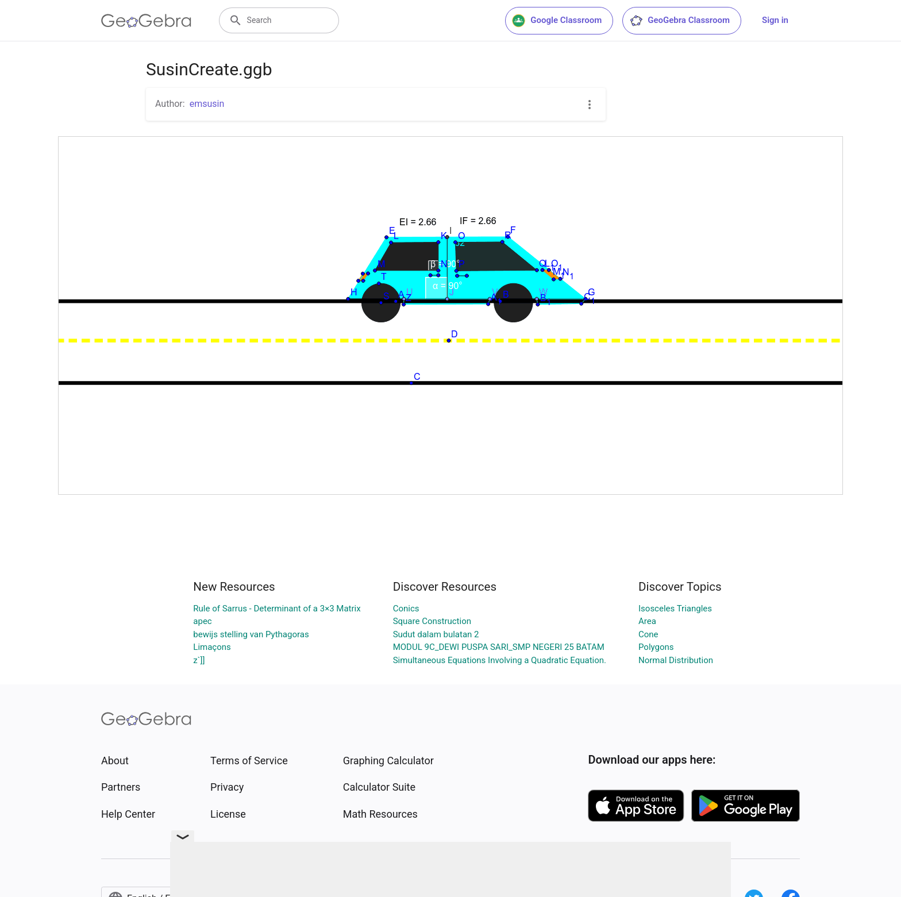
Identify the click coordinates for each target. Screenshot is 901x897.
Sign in (775, 20)
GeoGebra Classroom (679, 21)
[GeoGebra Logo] (146, 21)
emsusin (207, 103)
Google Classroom (557, 21)
